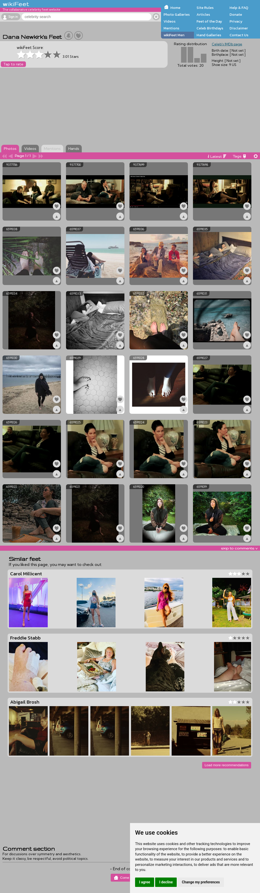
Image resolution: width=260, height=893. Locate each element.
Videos (169, 21)
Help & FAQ (239, 7)
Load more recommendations (227, 765)
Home (175, 7)
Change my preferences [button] (201, 882)
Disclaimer (239, 28)
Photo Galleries (177, 14)
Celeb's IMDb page (227, 44)
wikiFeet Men (174, 35)
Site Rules (205, 7)
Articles (203, 14)
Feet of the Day (209, 21)
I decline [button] (166, 882)
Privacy (236, 21)
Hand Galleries (209, 35)
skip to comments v (239, 548)
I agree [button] (144, 882)
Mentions (171, 28)
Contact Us (239, 35)
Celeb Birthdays (210, 28)
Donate (236, 14)
